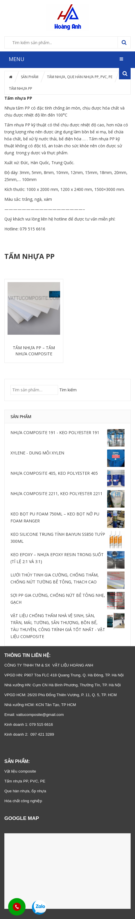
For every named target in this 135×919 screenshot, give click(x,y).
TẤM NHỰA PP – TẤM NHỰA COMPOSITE (34, 351)
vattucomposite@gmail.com (40, 714)
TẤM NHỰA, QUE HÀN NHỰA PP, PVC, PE (79, 76)
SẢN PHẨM (29, 76)
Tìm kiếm (68, 390)
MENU (16, 58)
